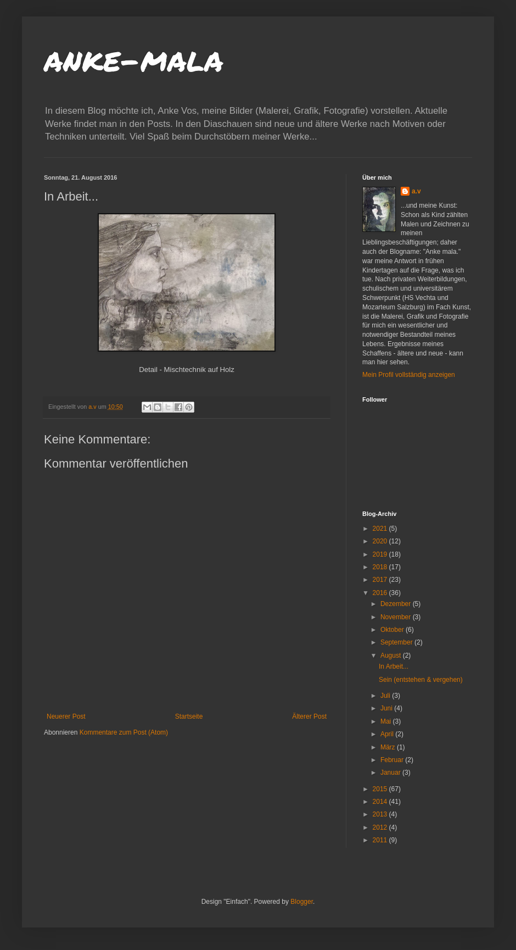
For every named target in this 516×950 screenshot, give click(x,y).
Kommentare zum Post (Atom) (124, 732)
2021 (381, 528)
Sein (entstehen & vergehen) (421, 680)
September (397, 642)
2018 (381, 567)
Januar (391, 772)
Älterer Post (309, 716)
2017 (381, 580)
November (396, 617)
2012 (381, 827)
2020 (381, 541)
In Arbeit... (393, 666)
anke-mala (133, 58)
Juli (386, 695)
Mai (386, 721)
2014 (381, 801)
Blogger (301, 901)
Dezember (396, 604)
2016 (381, 593)
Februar (392, 760)
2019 (381, 554)
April (387, 734)
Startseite (189, 716)
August (391, 655)
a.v (416, 191)
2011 (381, 840)
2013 (381, 814)
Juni (387, 708)
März (388, 747)
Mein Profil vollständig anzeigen (408, 375)
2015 (381, 789)
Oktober (393, 630)
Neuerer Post (66, 716)
